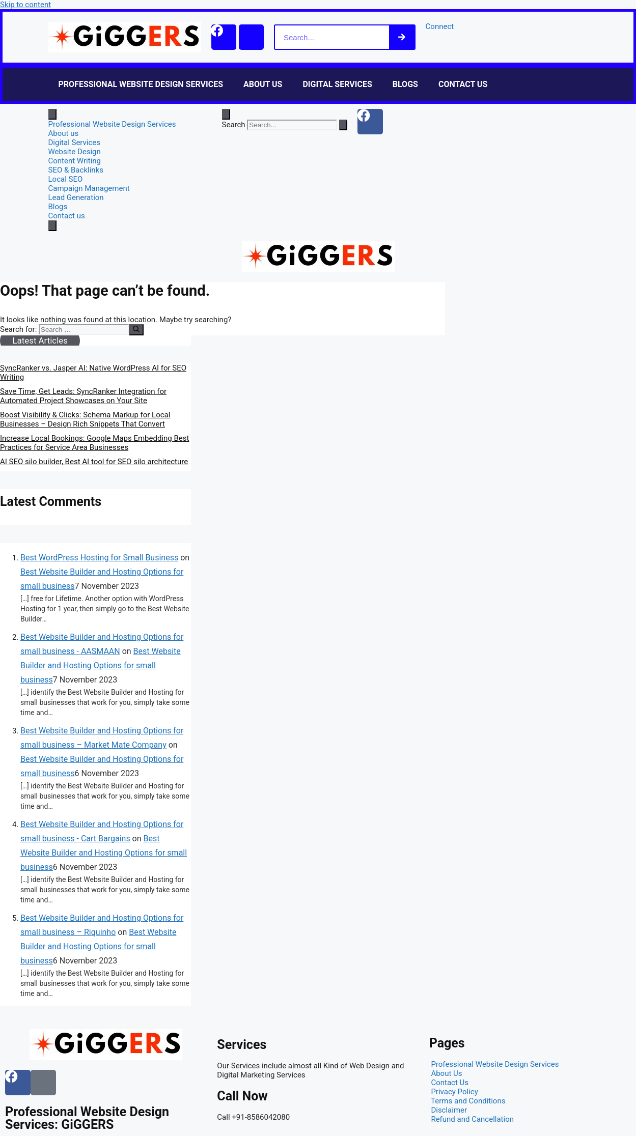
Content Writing (74, 160)
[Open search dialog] (226, 114)
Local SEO (65, 179)
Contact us (462, 84)
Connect (440, 26)
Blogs (405, 84)
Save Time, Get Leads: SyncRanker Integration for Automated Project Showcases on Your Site (83, 396)
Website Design (74, 151)
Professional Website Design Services (141, 84)
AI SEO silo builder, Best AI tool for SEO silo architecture (94, 461)
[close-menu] (52, 225)
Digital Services (337, 84)
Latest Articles (39, 340)
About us (262, 84)
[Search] (402, 37)
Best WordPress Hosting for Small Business (99, 557)
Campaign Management (89, 188)
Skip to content (25, 4)
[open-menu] (52, 114)
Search (233, 124)
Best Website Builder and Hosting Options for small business (100, 665)
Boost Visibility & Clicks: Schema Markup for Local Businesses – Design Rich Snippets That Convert (85, 419)
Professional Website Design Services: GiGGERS (87, 1118)
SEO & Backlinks (75, 170)
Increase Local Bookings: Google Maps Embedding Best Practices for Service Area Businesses (94, 443)
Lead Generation (76, 197)
